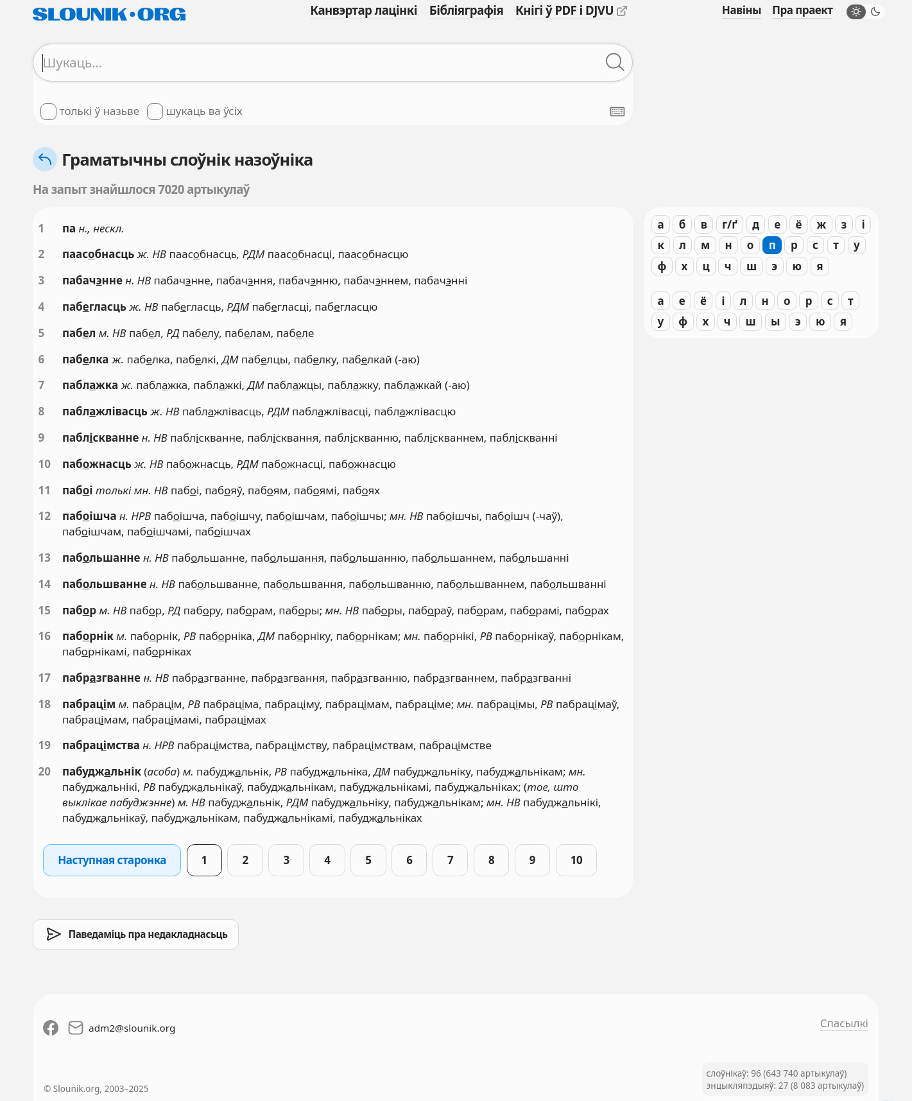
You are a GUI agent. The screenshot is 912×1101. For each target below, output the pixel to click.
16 (45, 636)
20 (45, 771)
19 (45, 745)
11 (45, 490)
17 (45, 677)
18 (45, 704)
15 (45, 610)
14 (45, 584)
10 (45, 463)
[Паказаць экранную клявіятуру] (617, 111)
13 (45, 557)
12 (45, 515)
